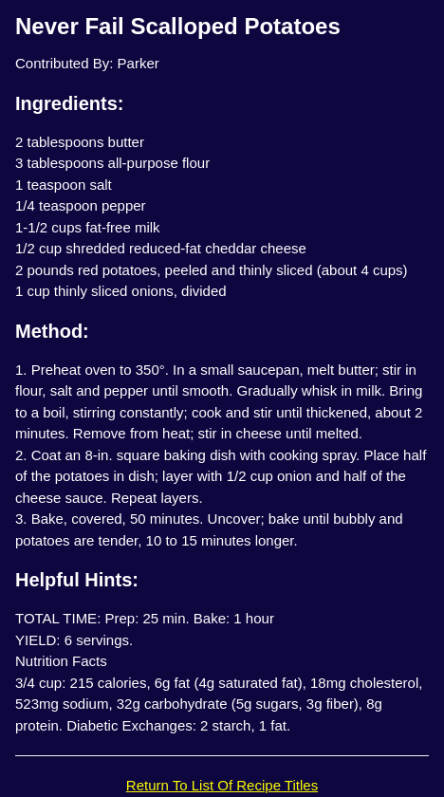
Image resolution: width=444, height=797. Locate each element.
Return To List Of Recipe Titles (222, 785)
